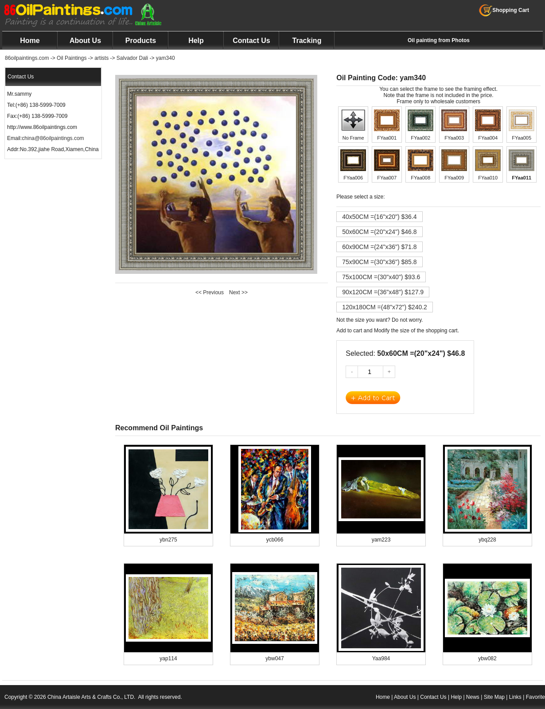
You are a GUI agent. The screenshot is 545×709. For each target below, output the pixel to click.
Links (515, 697)
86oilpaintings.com (27, 58)
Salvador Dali (132, 58)
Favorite (535, 697)
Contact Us (251, 40)
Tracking (307, 40)
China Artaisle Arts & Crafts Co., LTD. (91, 697)
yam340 (165, 58)
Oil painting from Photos (439, 40)
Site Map (494, 697)
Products (140, 40)
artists (101, 58)
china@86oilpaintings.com (53, 138)
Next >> (238, 292)
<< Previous (209, 292)
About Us (85, 40)
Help (196, 40)
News (472, 697)
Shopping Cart (504, 10)
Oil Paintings (71, 58)
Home (29, 40)
